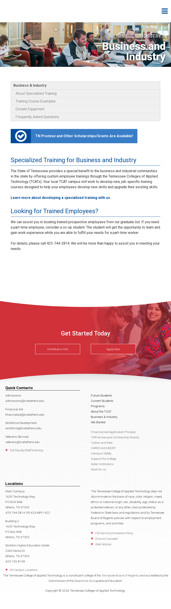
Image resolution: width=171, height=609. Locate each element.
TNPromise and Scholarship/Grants (115, 437)
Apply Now (113, 349)
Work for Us (98, 469)
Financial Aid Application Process (113, 432)
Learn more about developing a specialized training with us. (61, 198)
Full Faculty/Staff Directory (26, 450)
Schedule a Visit (57, 349)
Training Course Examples (36, 101)
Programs (98, 406)
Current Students (102, 401)
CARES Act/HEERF (103, 448)
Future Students (101, 395)
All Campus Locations (24, 570)
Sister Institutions (102, 464)
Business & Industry (30, 85)
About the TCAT (101, 411)
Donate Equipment (30, 109)
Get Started (98, 422)
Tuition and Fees (102, 442)
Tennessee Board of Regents (120, 575)
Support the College (103, 458)
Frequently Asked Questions (37, 117)
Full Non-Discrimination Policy (114, 533)
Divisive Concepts (106, 538)
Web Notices (103, 544)
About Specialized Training (36, 93)
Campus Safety (101, 453)
